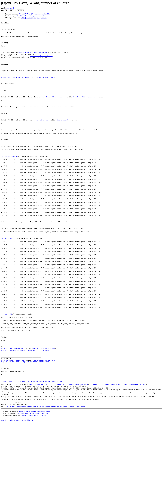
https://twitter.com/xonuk (135, 457)
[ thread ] (29, 18)
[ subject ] (36, 18)
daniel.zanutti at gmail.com (53, 112)
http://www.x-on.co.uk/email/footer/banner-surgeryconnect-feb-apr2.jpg (32, 453)
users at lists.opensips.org (41, 63)
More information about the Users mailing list (17, 497)
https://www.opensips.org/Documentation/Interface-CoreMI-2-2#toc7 (28, 88)
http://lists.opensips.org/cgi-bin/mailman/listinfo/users (25, 416)
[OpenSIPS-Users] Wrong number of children (35, 14)
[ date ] (23, 18)
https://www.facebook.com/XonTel (106, 457)
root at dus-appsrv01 (9, 183)
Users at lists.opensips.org (12, 414)
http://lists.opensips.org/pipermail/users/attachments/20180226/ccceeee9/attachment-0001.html (45, 483)
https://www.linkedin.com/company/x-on (72, 457)
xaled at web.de (10, 8)
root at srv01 (6, 282)
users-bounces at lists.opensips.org (33, 59)
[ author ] (43, 18)
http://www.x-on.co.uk (39, 457)
